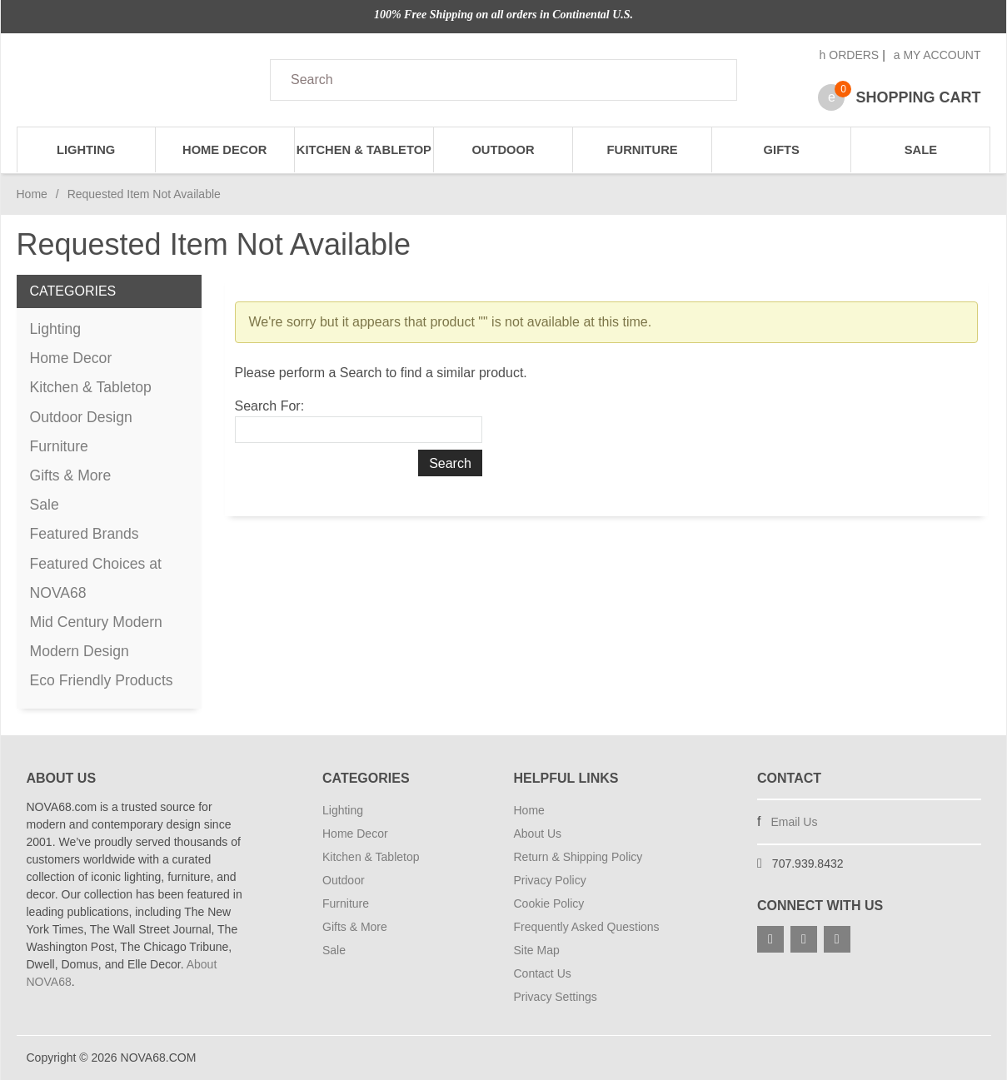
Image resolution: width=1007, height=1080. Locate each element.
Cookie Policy (549, 903)
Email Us (793, 822)
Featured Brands (84, 533)
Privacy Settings (555, 996)
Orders (850, 55)
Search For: (270, 406)
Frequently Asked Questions (587, 926)
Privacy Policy (550, 880)
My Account (937, 55)
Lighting (86, 150)
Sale (921, 150)
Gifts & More (71, 475)
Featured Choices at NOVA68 (96, 578)
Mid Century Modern (96, 622)
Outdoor (502, 150)
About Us (538, 833)
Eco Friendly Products (101, 680)
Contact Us (542, 973)
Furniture (642, 150)
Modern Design (79, 651)
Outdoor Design (81, 417)
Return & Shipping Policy (578, 857)
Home (32, 194)
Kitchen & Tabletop (364, 150)
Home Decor (224, 150)
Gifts (782, 150)
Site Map (537, 950)
